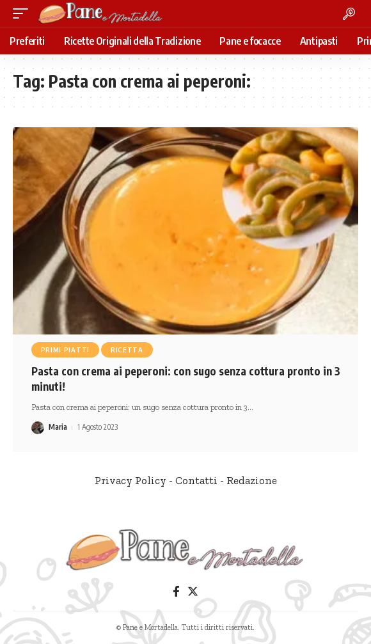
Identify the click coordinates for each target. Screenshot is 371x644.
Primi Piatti (65, 350)
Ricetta (127, 350)
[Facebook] (176, 592)
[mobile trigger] (24, 13)
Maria (58, 427)
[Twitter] (192, 592)
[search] (349, 14)
